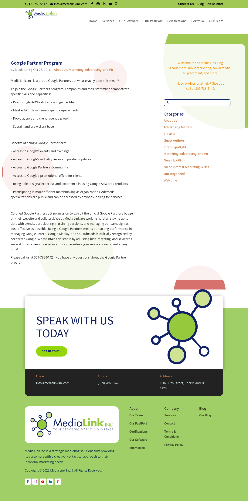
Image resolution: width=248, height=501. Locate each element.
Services (170, 415)
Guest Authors (174, 140)
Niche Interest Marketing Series (186, 167)
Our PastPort (138, 423)
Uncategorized (174, 174)
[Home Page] (54, 21)
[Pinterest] (116, 3)
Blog (200, 4)
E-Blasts (169, 134)
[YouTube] (110, 3)
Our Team (136, 415)
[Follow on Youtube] (43, 482)
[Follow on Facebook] (28, 482)
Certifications (138, 431)
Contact (169, 423)
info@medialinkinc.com (53, 383)
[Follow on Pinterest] (58, 482)
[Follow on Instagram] (35, 482)
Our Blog (205, 415)
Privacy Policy (173, 445)
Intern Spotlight (175, 147)
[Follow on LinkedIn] (50, 482)
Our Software (138, 440)
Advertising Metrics (178, 127)
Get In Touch (52, 351)
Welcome (170, 180)
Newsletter (215, 4)
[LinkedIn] (104, 3)
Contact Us (186, 4)
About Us (60, 70)
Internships (137, 448)
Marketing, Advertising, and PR (91, 70)
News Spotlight (174, 160)
